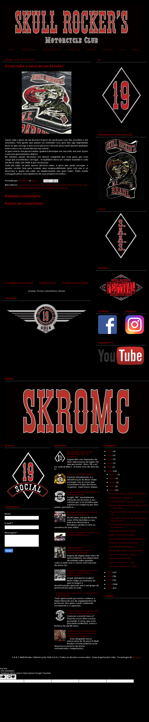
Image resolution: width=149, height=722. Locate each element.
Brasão (135, 49)
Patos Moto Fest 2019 (120, 558)
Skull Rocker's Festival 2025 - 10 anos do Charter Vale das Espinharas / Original (82, 633)
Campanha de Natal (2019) (122, 531)
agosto (113, 474)
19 (19, 185)
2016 (110, 584)
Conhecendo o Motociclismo (46, 185)
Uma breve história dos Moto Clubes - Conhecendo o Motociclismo (82, 573)
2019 (110, 572)
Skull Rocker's (28, 49)
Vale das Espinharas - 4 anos (123, 566)
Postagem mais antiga (75, 282)
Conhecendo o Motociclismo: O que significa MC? (83, 493)
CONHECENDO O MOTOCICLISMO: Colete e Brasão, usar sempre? (80, 550)
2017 (109, 580)
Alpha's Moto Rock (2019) (122, 534)
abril (112, 490)
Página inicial (47, 282)
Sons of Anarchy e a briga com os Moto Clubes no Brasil (82, 612)
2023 (110, 459)
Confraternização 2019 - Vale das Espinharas (126, 525)
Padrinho (91, 49)
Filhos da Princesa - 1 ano (122, 562)
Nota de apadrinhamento (122, 546)
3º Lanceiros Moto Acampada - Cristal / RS (129, 512)
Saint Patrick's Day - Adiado (123, 554)
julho (112, 478)
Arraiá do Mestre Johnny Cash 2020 (127, 493)
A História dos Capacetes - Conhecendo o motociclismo (77, 594)
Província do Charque (16, 188)
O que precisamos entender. (123, 542)
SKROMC (32, 188)
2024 (110, 455)
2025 (110, 451)
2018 (109, 576)
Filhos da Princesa (71, 185)
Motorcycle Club (52, 49)
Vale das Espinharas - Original (52, 188)
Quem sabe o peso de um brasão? (126, 550)
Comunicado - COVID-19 (121, 497)
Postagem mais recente (19, 282)
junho (113, 482)
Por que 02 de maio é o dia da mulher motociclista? (82, 513)
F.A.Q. (122, 49)
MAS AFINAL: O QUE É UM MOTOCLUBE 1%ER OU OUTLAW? (79, 454)
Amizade (26, 185)
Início (11, 49)
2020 (110, 471)
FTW (84, 185)
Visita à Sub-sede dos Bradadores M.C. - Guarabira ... (128, 506)
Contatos (108, 49)
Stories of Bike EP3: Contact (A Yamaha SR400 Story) (83, 533)
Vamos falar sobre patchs (80, 474)
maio (112, 486)
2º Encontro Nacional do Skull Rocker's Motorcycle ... (128, 519)
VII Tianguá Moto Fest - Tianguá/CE (127, 539)
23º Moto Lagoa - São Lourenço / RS (127, 501)
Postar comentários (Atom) (51, 291)
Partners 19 (74, 49)
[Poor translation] (11, 676)
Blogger (137, 657)
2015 (110, 588)
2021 (109, 467)
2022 (110, 463)
